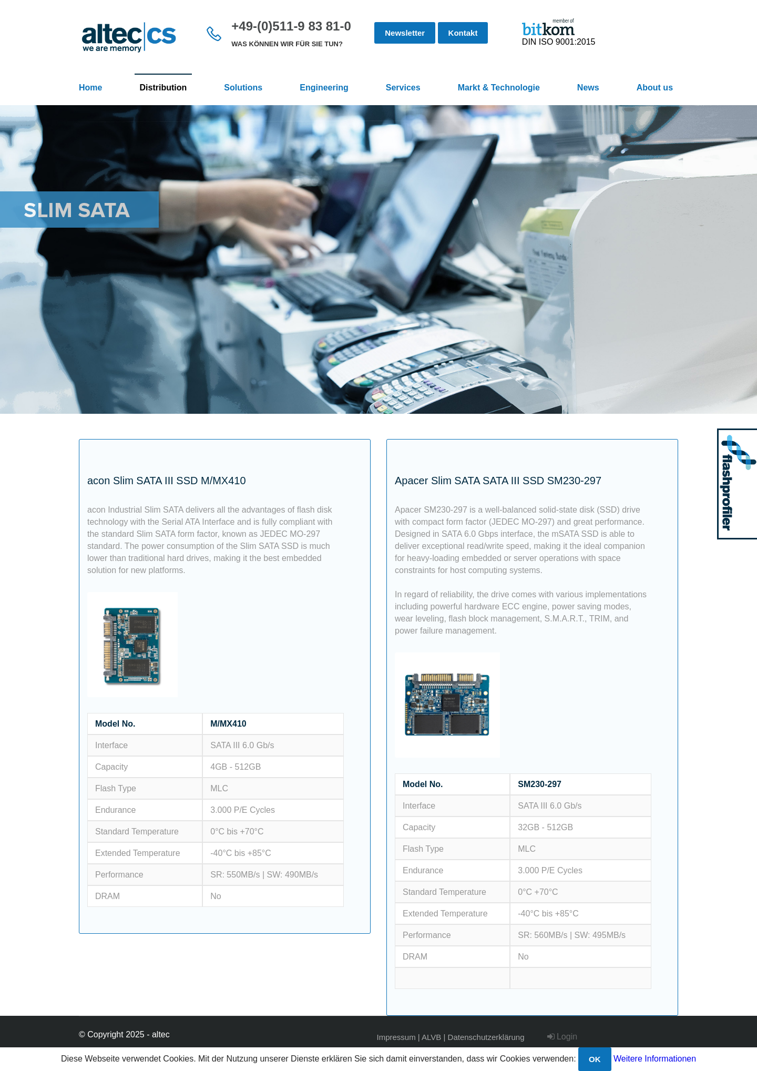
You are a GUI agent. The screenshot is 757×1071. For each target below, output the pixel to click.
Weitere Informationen (654, 1058)
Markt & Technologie (499, 87)
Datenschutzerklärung (486, 1037)
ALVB (431, 1037)
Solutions (243, 87)
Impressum (396, 1037)
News (588, 87)
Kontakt (463, 32)
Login (562, 1036)
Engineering (324, 87)
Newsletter (405, 32)
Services (403, 87)
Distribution (163, 87)
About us (655, 87)
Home (90, 87)
